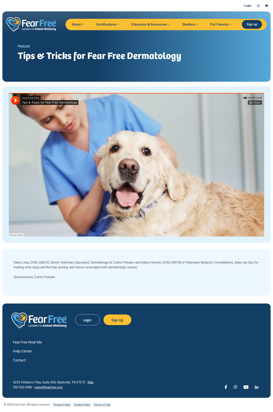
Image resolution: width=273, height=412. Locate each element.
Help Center (22, 351)
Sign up (252, 24)
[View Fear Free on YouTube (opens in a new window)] (246, 387)
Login (247, 5)
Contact (19, 360)
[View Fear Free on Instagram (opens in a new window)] (235, 387)
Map (91, 382)
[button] (258, 5)
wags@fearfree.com (48, 387)
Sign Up (117, 319)
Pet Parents (219, 24)
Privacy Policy (62, 404)
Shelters (188, 24)
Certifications (106, 24)
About (76, 24)
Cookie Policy (82, 404)
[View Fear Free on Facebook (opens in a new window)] (225, 387)
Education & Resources (149, 24)
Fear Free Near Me (27, 342)
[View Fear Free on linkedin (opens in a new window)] (257, 387)
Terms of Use (102, 404)
